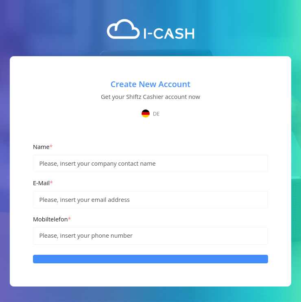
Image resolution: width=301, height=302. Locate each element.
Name (43, 147)
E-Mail (43, 183)
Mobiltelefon (52, 219)
